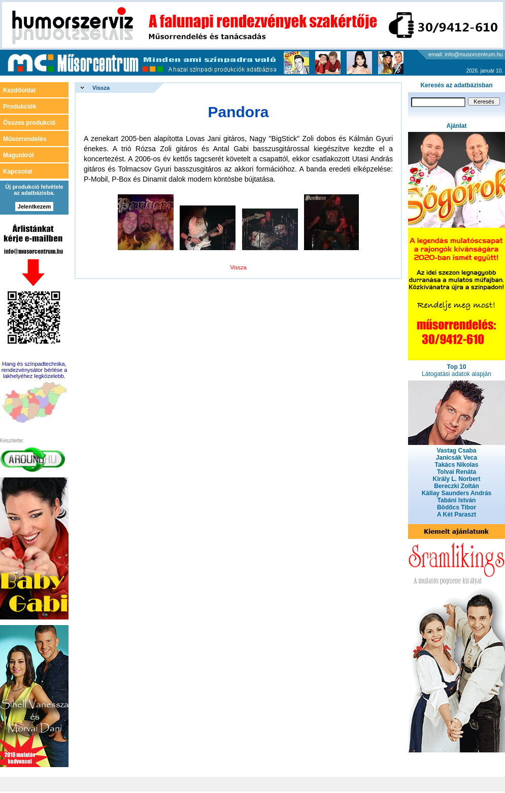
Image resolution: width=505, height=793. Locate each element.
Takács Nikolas (457, 464)
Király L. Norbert (456, 478)
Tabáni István (456, 500)
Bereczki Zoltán (456, 486)
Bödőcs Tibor (456, 507)
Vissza (101, 88)
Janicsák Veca (456, 457)
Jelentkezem (34, 206)
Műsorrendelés (24, 139)
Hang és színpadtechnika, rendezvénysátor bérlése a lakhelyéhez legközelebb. (35, 370)
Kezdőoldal (19, 90)
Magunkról (18, 155)
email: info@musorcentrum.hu (465, 54)
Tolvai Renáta (456, 471)
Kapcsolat (17, 171)
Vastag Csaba (456, 450)
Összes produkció (29, 122)
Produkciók (19, 106)
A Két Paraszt (456, 514)
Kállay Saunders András (457, 493)
